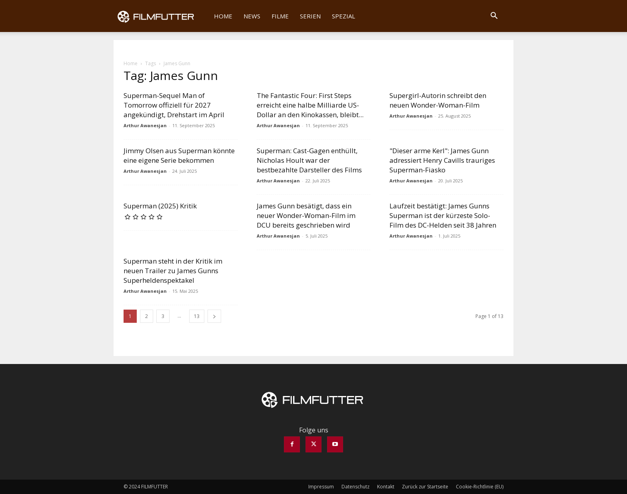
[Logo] (161, 16)
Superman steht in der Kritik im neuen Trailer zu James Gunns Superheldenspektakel (173, 270)
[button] (493, 16)
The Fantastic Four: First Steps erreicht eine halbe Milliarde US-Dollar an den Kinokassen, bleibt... (310, 105)
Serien (310, 16)
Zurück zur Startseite (425, 486)
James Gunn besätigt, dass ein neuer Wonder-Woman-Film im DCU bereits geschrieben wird (306, 215)
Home (223, 16)
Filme (280, 16)
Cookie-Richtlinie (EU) (479, 486)
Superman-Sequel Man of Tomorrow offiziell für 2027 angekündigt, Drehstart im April (174, 105)
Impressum (321, 486)
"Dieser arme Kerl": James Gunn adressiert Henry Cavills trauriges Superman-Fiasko (442, 160)
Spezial (343, 16)
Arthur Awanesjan (145, 125)
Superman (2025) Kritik (160, 205)
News (252, 16)
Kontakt (385, 486)
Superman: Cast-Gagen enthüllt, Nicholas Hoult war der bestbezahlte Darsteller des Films (309, 160)
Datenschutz (355, 486)
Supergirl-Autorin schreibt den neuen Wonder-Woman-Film (437, 100)
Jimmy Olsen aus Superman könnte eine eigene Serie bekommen (179, 155)
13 (197, 316)
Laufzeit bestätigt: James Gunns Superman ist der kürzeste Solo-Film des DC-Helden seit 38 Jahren (442, 215)
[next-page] (214, 316)
